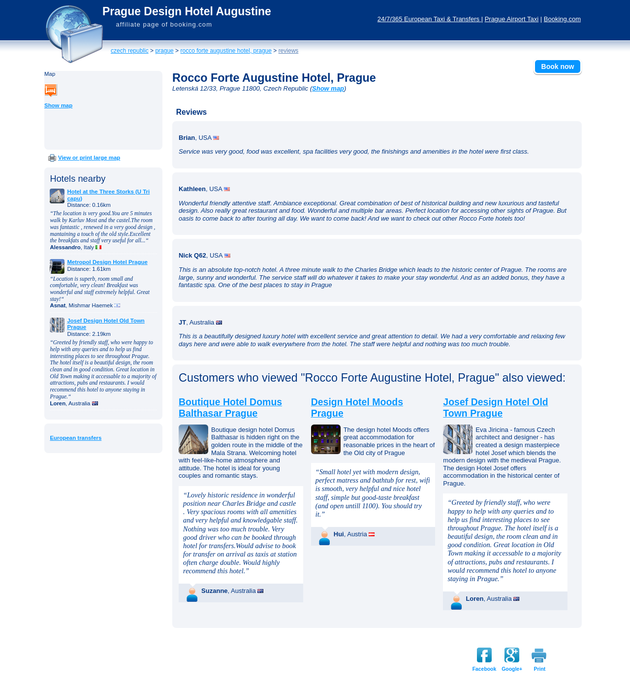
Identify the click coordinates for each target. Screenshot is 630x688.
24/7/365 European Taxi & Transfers (429, 19)
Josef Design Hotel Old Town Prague (495, 407)
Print (540, 669)
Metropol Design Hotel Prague (107, 262)
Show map (58, 105)
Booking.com (562, 19)
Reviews (289, 50)
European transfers (75, 438)
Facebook (484, 669)
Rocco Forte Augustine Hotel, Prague (225, 50)
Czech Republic (130, 50)
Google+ (512, 669)
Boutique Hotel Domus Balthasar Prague (230, 407)
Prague (164, 50)
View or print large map (89, 158)
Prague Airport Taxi (512, 19)
